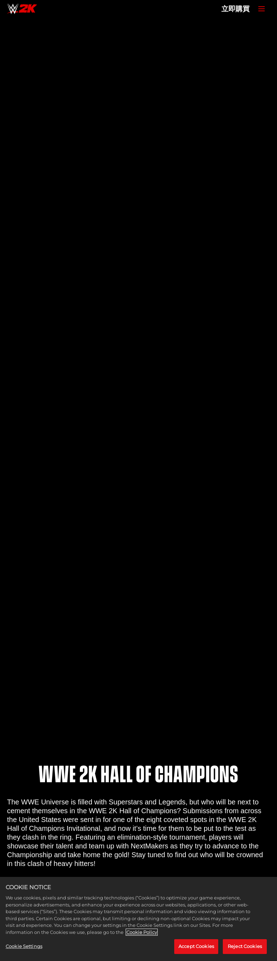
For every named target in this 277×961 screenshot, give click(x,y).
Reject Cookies (245, 946)
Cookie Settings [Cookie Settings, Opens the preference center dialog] (24, 946)
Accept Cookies (196, 946)
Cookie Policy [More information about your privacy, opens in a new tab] (141, 932)
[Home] (22, 9)
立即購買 (235, 8)
